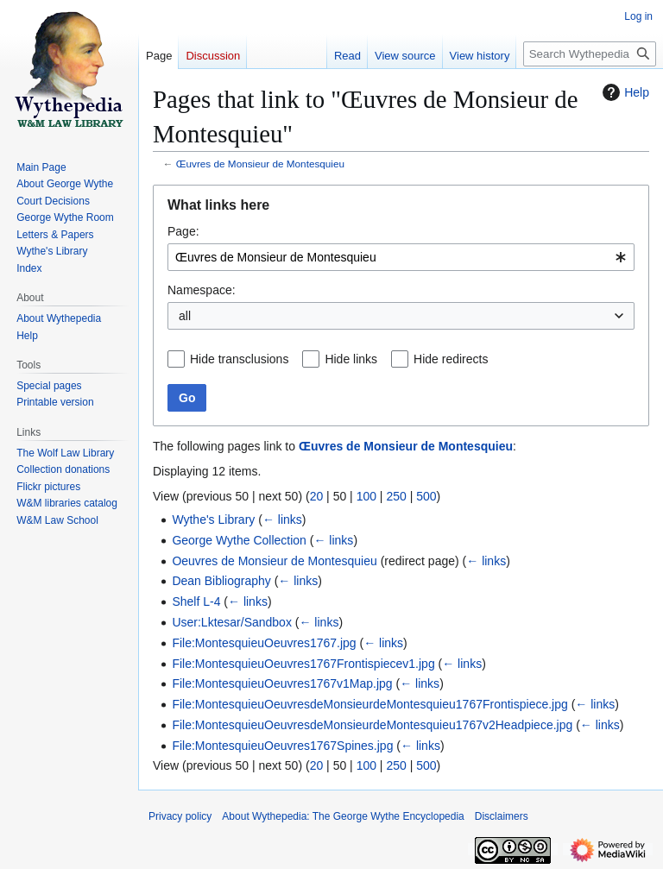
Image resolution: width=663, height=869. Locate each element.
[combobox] (401, 257)
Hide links (351, 359)
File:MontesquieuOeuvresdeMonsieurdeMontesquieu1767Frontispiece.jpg (369, 704)
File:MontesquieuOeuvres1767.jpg (264, 643)
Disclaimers (501, 816)
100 (366, 496)
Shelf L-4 (196, 601)
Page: (183, 231)
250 (396, 496)
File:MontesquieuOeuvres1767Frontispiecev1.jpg (303, 664)
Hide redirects (451, 359)
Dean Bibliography (221, 581)
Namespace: (201, 290)
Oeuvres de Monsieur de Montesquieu (274, 561)
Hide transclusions (239, 359)
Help (623, 92)
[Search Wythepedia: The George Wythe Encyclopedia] (589, 53)
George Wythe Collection (239, 540)
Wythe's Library (213, 519)
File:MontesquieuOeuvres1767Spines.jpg (282, 746)
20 (317, 496)
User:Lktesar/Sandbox (232, 622)
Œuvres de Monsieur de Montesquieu (260, 163)
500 (426, 496)
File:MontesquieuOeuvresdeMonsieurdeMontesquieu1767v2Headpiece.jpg (372, 725)
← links (282, 519)
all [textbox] (185, 316)
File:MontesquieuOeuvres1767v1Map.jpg (282, 683)
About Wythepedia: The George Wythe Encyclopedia (343, 816)
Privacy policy (180, 816)
